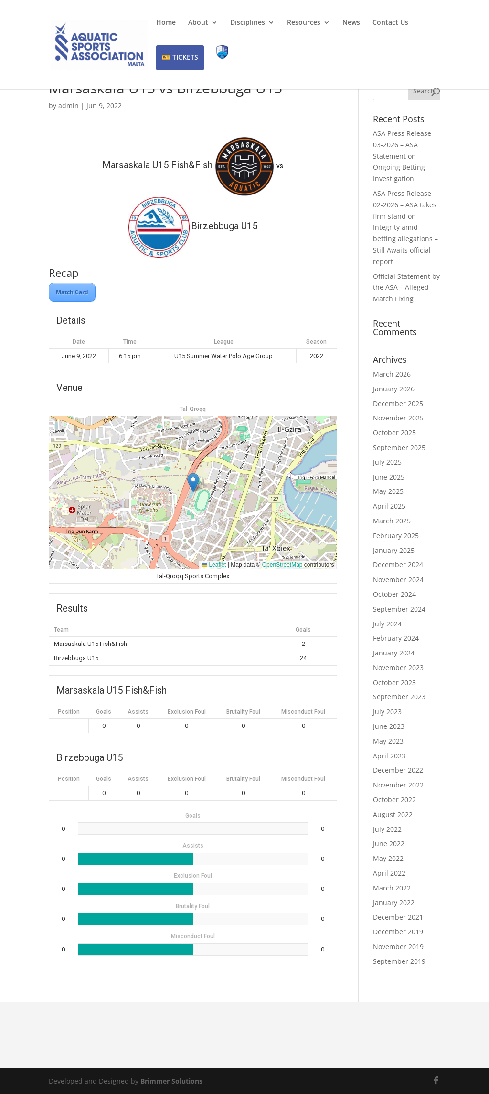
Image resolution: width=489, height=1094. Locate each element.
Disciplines (247, 23)
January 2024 (394, 652)
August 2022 (393, 814)
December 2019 (398, 931)
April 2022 (389, 873)
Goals (103, 711)
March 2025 (392, 520)
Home (166, 23)
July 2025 (387, 462)
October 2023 (394, 682)
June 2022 (388, 843)
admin (68, 105)
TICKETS (185, 56)
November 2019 (398, 946)
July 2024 (387, 623)
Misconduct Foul (303, 711)
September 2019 (399, 961)
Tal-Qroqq (193, 409)
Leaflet (214, 565)
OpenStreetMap (282, 565)
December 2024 (398, 564)
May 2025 (388, 491)
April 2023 (389, 755)
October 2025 (394, 432)
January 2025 (394, 550)
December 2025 (398, 403)
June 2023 (388, 726)
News (351, 23)
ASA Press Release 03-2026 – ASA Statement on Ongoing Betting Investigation (402, 156)
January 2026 (394, 388)
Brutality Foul (243, 711)
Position (69, 711)
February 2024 (396, 638)
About (198, 23)
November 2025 (398, 417)
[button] (193, 482)
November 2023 (398, 667)
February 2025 (396, 535)
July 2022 (387, 829)
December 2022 (398, 770)
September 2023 (399, 696)
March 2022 (392, 887)
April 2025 (389, 506)
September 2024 (399, 608)
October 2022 (394, 799)
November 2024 (398, 579)
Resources (303, 23)
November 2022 (398, 784)
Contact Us (390, 23)
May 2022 (388, 858)
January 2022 (394, 902)
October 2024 (394, 594)
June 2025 (388, 476)
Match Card (72, 292)
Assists (138, 711)
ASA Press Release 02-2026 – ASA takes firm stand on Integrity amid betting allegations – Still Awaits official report (405, 227)
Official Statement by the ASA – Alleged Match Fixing (406, 288)
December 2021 (398, 916)
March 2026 (392, 373)
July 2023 (387, 711)
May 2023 (388, 741)
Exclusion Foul (187, 711)
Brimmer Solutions (171, 1080)
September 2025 (399, 447)
